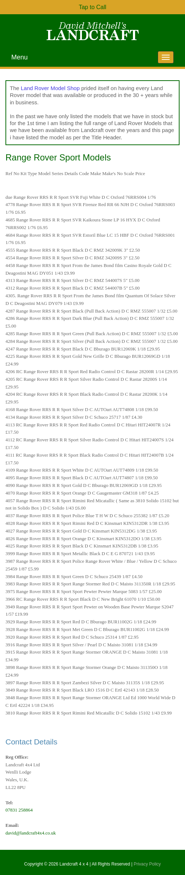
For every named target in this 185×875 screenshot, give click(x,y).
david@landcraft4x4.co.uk (30, 833)
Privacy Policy (147, 864)
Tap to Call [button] (92, 7)
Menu (19, 57)
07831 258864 (19, 810)
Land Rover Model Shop (50, 88)
